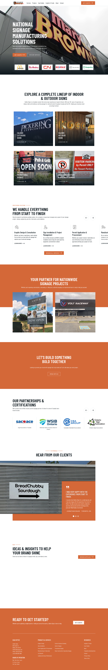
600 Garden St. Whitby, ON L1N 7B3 (17, 646)
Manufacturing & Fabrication (44, 651)
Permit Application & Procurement (45, 648)
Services (29, 3)
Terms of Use (87, 658)
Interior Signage (58, 646)
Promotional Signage (59, 648)
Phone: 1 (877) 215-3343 (17, 651)
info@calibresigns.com (17, 649)
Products (34, 3)
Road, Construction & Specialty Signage (63, 651)
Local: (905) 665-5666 (17, 653)
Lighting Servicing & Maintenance (45, 656)
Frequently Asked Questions (89, 651)
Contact (62, 3)
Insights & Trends (50, 3)
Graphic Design (41, 643)
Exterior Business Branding (60, 643)
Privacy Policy (87, 656)
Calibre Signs (15, 644)
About (57, 3)
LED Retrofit (40, 653)
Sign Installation (41, 646)
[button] (86, 217)
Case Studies (41, 3)
